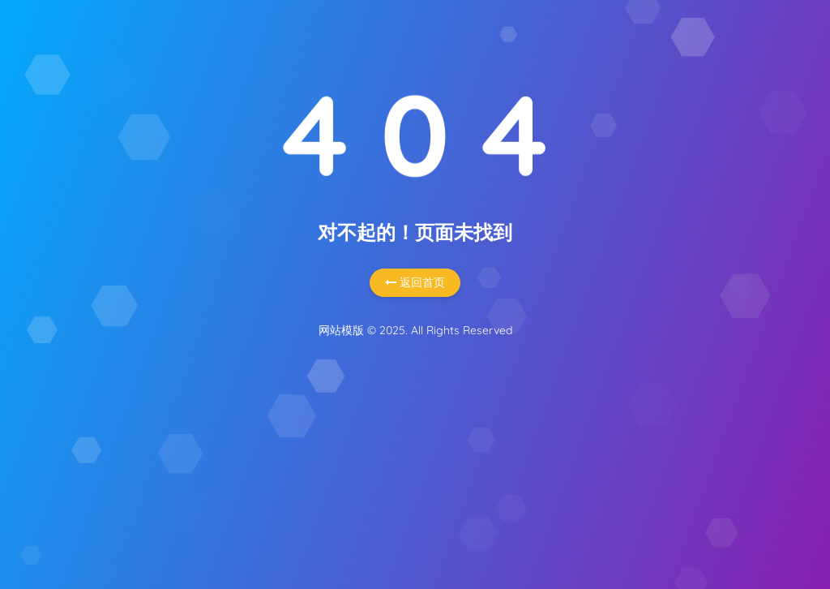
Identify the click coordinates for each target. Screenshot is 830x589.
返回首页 (415, 282)
